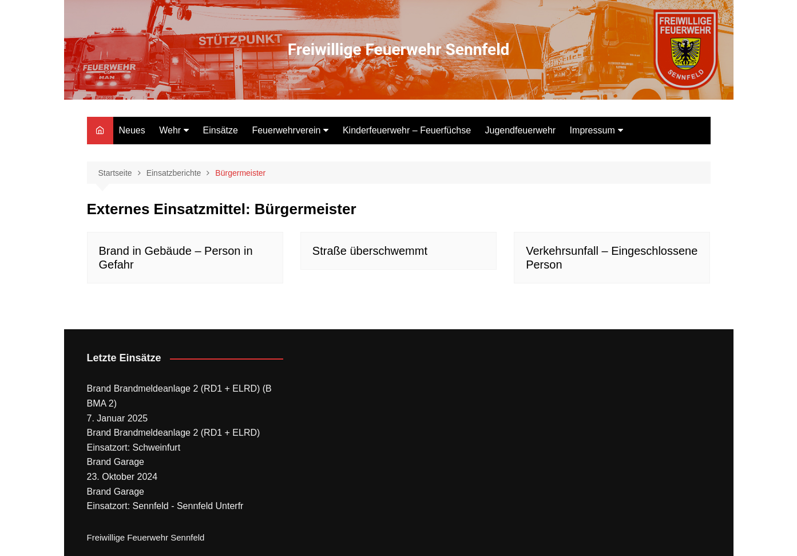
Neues (132, 130)
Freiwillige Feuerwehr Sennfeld (399, 49)
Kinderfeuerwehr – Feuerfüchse (407, 130)
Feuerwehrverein (286, 130)
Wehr (170, 130)
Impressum (592, 130)
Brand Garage (116, 462)
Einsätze (220, 130)
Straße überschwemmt (369, 251)
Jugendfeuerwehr (520, 130)
